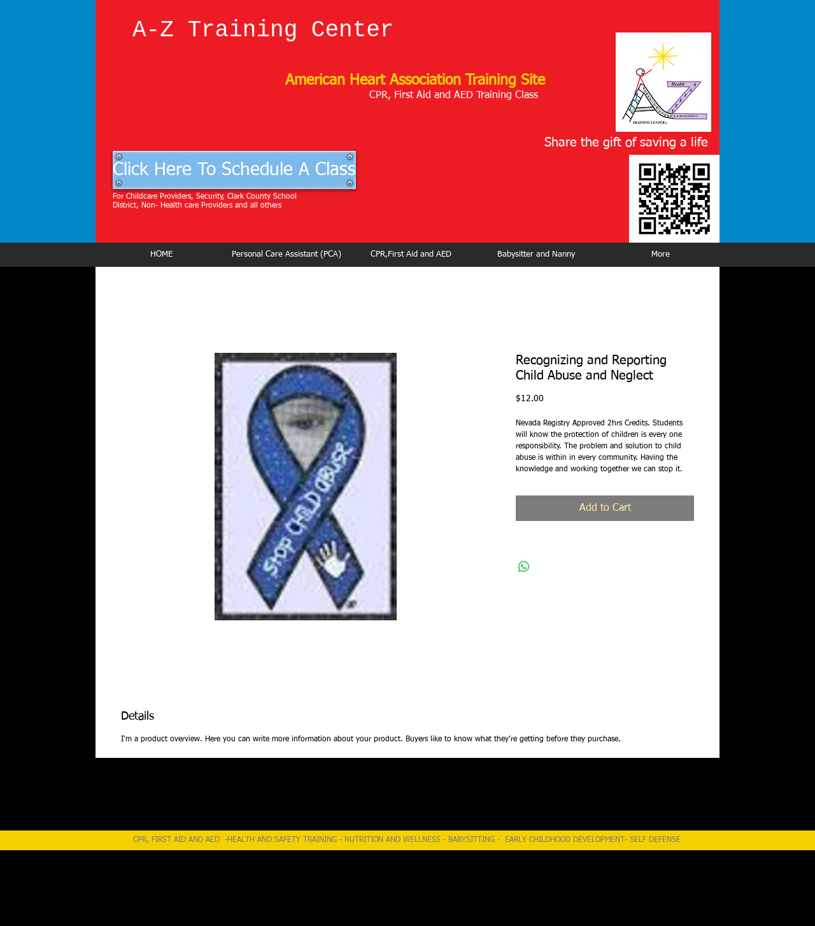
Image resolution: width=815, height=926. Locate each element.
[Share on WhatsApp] (524, 566)
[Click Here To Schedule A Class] (234, 170)
